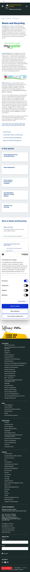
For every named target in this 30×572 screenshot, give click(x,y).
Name (3, 539)
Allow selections (15, 311)
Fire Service (7, 474)
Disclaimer (18, 568)
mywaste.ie (5, 26)
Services (9, 18)
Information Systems (10, 371)
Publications (5, 420)
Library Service (8, 481)
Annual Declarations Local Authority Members (14, 347)
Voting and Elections (10, 398)
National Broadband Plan (11, 487)
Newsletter (7, 430)
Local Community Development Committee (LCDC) (13, 380)
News (3, 403)
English (3, 18)
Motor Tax (7, 485)
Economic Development (11, 468)
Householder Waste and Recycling (12, 135)
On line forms (8, 454)
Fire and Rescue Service (11, 415)
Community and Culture (11, 464)
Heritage (6, 479)
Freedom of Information (11, 367)
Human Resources (9, 369)
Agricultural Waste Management (12, 140)
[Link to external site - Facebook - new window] (3, 562)
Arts (5, 460)
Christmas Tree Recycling (8, 206)
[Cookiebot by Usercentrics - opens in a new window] (21, 254)
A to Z (24, 568)
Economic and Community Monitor (14, 365)
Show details (21, 301)
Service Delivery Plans (10, 392)
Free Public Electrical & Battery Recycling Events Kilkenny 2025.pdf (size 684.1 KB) (13, 124)
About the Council (9, 345)
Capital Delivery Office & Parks (13, 456)
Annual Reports (8, 426)
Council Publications (10, 442)
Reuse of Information (10, 389)
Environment (15, 18)
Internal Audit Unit (9, 373)
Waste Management (9, 167)
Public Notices (8, 411)
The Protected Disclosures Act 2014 (14, 396)
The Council (5, 343)
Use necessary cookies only (15, 316)
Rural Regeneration (9, 433)
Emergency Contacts (7, 524)
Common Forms (9, 447)
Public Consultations (10, 387)
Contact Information (8, 507)
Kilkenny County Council (15, 9)
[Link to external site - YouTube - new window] (5, 562)
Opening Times (6, 532)
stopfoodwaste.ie (7, 53)
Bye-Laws (7, 350)
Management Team (7, 526)
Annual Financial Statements (12, 438)
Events (6, 413)
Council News (8, 407)
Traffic (6, 495)
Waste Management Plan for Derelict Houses (10, 155)
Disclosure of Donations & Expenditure (15, 363)
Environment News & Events (12, 409)
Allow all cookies (15, 306)
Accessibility (6, 568)
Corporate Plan (8, 424)
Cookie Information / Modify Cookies (12, 569)
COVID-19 (7, 353)
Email (3, 545)
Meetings (7, 383)
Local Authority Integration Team (13, 483)
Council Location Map (8, 530)
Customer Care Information (12, 359)
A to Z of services (9, 458)
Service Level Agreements (11, 394)
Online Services (8, 385)
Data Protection (8, 361)
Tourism (6, 493)
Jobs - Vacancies (8, 378)
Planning (6, 489)
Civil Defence (8, 462)
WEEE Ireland (5, 83)
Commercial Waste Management (12, 137)
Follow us (5, 559)
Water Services (8, 499)
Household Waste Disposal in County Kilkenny (9, 194)
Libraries (6, 444)
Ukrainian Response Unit (11, 497)
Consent (5, 553)
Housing (6, 476)
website (17, 111)
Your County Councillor (8, 528)
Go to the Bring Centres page (13, 236)
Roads (6, 491)
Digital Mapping (8, 466)
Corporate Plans (9, 357)
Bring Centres (7, 132)
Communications (9, 355)
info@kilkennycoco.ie (12, 517)
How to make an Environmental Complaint (8, 181)
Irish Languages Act (9, 376)
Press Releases (8, 405)
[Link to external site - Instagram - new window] (8, 562)
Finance (6, 472)
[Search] (27, 6)
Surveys (6, 422)
